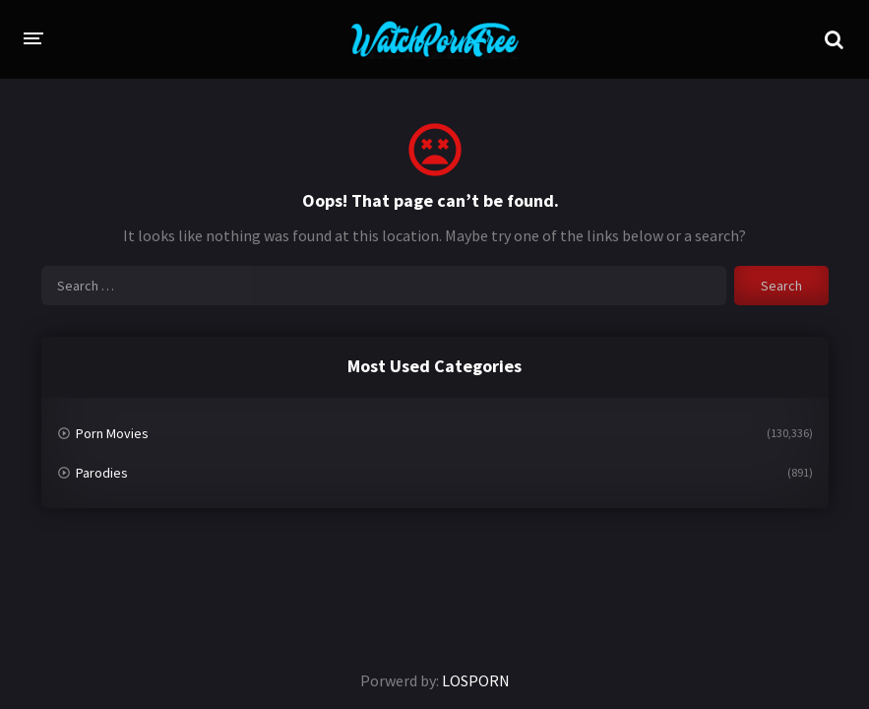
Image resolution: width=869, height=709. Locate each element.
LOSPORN (476, 680)
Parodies (102, 473)
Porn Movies (112, 433)
